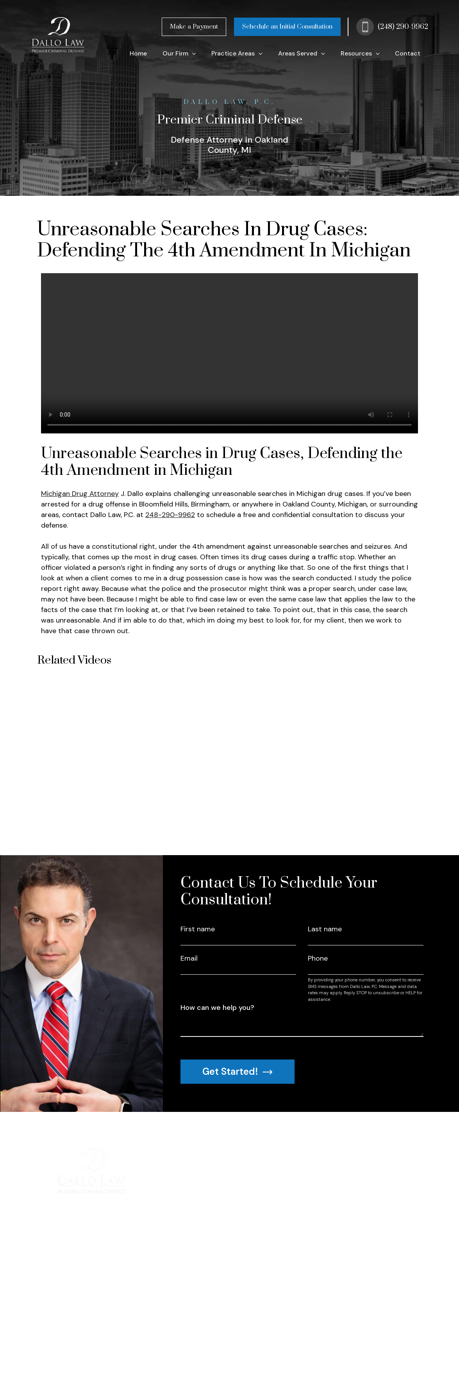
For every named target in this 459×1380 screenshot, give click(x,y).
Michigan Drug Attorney (80, 493)
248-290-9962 (170, 514)
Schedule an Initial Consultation (287, 26)
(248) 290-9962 (403, 26)
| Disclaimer (231, 1356)
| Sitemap (201, 1356)
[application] (192, 53)
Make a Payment (194, 26)
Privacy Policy (169, 1356)
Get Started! (237, 1071)
